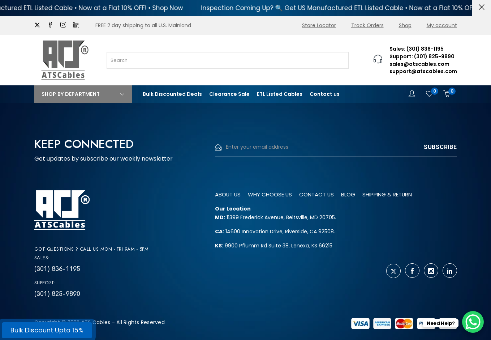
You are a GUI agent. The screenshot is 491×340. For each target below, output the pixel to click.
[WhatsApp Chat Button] (473, 322)
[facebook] (50, 25)
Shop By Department (83, 94)
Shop (405, 25)
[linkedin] (76, 25)
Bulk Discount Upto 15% (46, 330)
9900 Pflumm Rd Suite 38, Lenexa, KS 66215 (273, 245)
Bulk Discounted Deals (172, 94)
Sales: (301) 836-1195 (416, 48)
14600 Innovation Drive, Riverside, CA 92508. (275, 231)
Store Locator (319, 25)
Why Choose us (274, 194)
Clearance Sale (229, 94)
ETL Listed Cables (279, 94)
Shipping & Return (400, 194)
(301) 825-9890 (57, 294)
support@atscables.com (423, 71)
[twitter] (37, 25)
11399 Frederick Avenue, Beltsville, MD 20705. (275, 217)
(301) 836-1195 (57, 269)
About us (229, 194)
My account (442, 25)
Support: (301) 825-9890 (422, 56)
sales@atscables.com (419, 64)
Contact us (325, 94)
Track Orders (367, 25)
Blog (357, 194)
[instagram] (63, 25)
